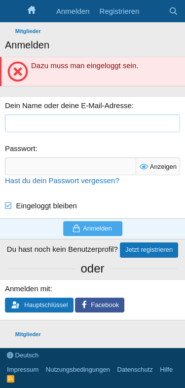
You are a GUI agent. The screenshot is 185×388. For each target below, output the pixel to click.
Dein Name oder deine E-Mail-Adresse (68, 105)
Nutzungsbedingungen (78, 369)
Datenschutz (134, 369)
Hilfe (166, 369)
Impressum (22, 369)
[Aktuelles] (153, 11)
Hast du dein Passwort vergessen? (62, 180)
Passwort (20, 148)
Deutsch (22, 355)
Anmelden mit (27, 288)
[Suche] (173, 11)
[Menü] (13, 11)
